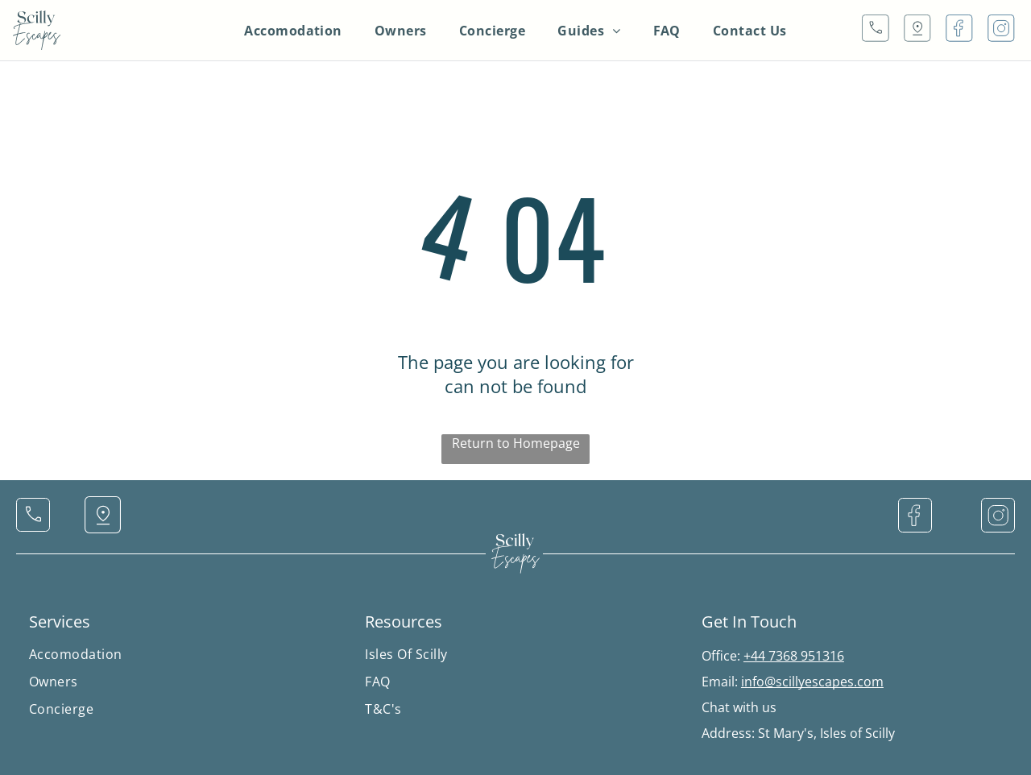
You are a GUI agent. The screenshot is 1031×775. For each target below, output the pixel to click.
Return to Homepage (516, 443)
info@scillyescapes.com (812, 681)
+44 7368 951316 (793, 656)
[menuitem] (293, 30)
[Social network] (875, 30)
